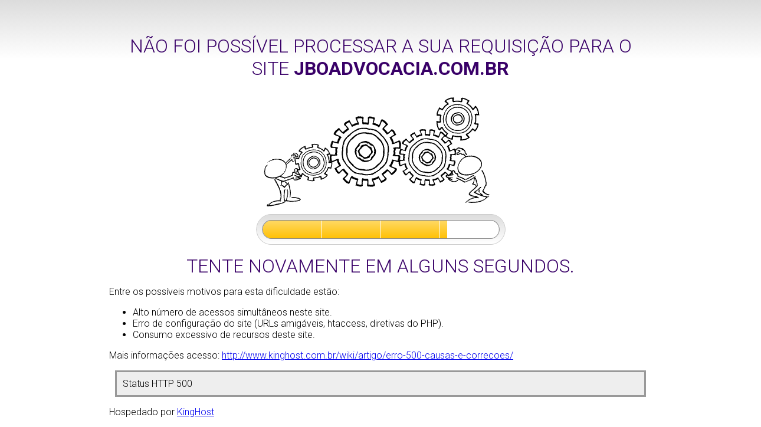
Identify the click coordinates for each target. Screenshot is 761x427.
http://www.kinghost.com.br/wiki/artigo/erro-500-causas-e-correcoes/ (367, 355)
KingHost (195, 412)
